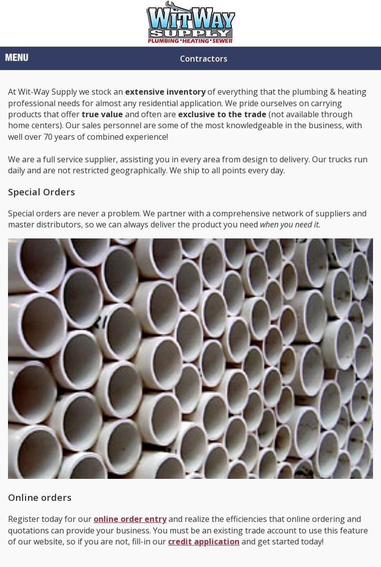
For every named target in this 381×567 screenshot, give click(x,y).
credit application (204, 541)
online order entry (130, 518)
